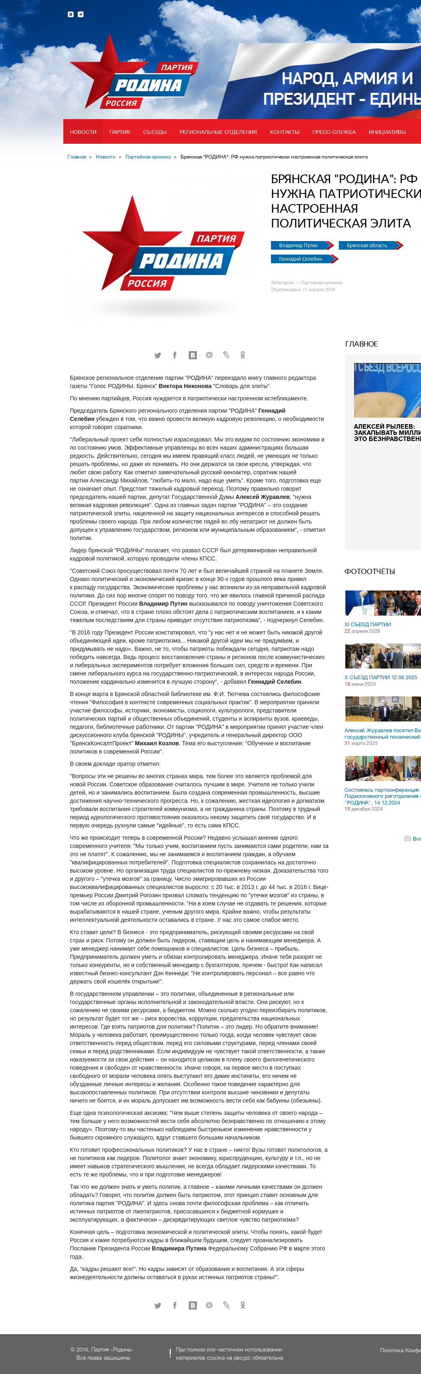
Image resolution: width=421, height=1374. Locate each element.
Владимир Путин (299, 245)
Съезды (155, 132)
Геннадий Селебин (301, 258)
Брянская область (368, 245)
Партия (119, 132)
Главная (76, 157)
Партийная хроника (148, 157)
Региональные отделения (218, 132)
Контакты (284, 132)
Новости (83, 132)
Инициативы (387, 132)
